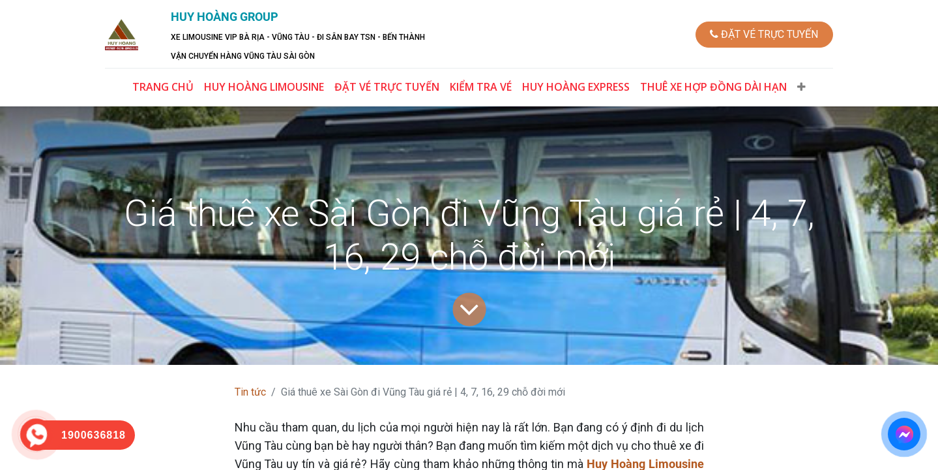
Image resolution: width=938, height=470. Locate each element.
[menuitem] (163, 87)
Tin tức (250, 392)
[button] (801, 87)
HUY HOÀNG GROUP (226, 17)
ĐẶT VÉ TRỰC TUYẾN (762, 34)
